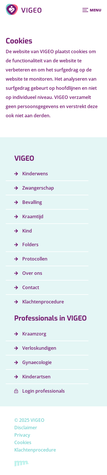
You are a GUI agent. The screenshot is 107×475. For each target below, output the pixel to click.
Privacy (22, 435)
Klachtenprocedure (35, 450)
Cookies (22, 442)
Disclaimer (25, 427)
